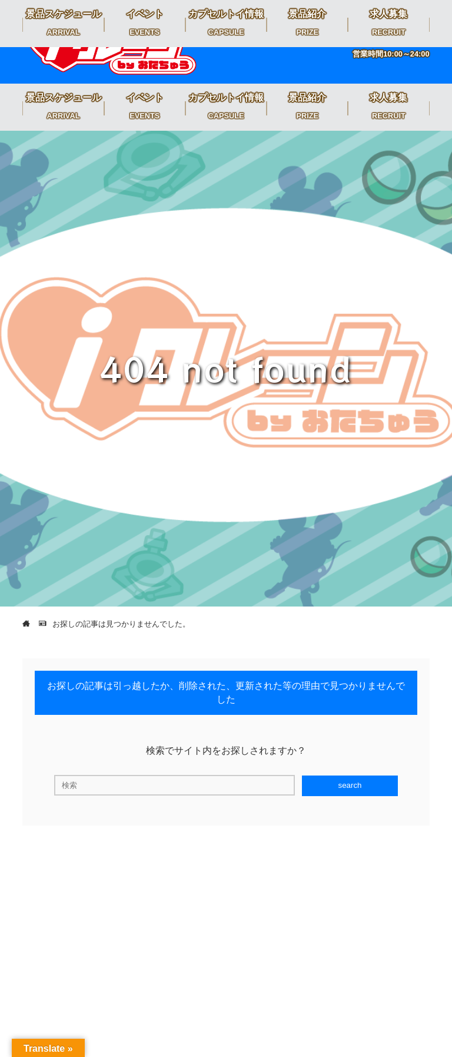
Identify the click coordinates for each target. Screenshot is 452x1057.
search (349, 785)
